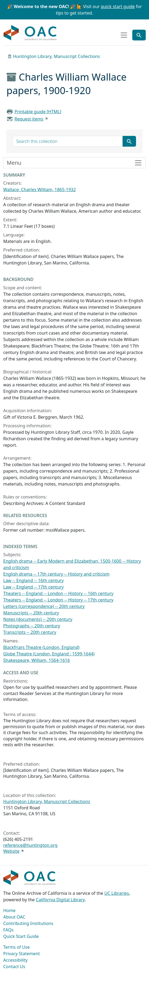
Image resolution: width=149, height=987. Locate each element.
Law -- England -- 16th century (33, 580)
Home (9, 910)
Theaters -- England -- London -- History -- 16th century (58, 593)
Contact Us (14, 966)
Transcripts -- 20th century (29, 632)
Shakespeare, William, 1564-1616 (36, 660)
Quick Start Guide (21, 936)
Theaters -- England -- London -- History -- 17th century (58, 600)
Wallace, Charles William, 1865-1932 (39, 189)
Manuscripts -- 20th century (31, 613)
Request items (29, 119)
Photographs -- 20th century (31, 626)
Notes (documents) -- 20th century (37, 619)
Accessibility (15, 960)
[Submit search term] (129, 141)
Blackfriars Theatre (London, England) (41, 647)
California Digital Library (60, 900)
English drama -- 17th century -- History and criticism (56, 574)
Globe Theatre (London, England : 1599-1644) (48, 654)
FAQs (8, 930)
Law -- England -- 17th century (33, 587)
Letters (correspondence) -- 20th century (44, 606)
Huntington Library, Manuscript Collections (56, 56)
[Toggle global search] (139, 35)
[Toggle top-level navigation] (124, 35)
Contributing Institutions (28, 923)
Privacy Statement (21, 954)
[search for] (68, 141)
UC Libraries (116, 893)
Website (11, 851)
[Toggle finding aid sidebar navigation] (74, 162)
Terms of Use (16, 947)
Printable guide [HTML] (38, 112)
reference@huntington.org (30, 845)
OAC (30, 33)
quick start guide (118, 6)
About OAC (14, 917)
